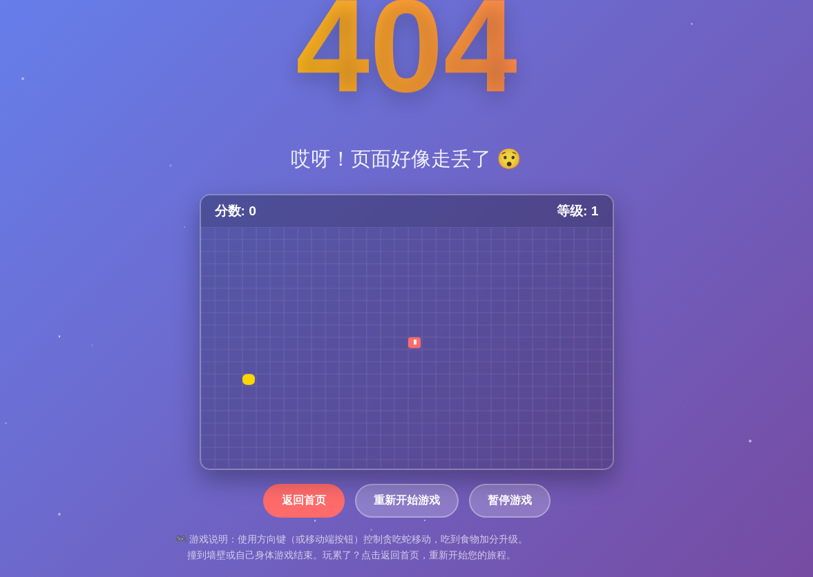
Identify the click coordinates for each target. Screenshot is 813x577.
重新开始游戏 (407, 500)
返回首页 (304, 500)
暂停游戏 (510, 500)
